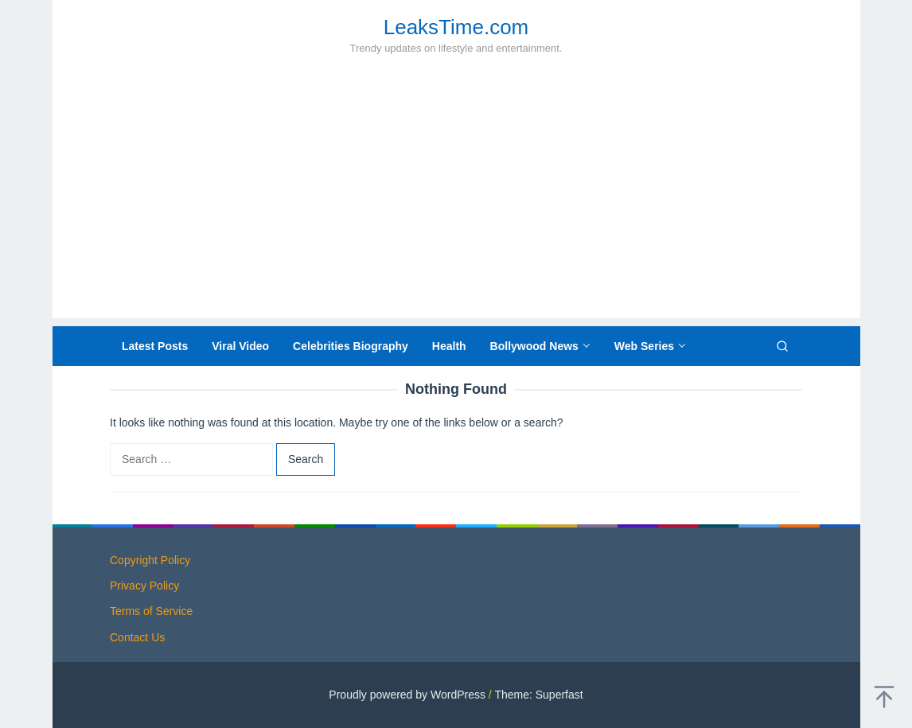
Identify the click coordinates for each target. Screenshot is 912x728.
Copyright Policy (150, 560)
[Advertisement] (456, 206)
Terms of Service (151, 611)
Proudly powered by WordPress (407, 694)
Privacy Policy (144, 585)
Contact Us (137, 637)
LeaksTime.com (456, 27)
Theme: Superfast (538, 694)
